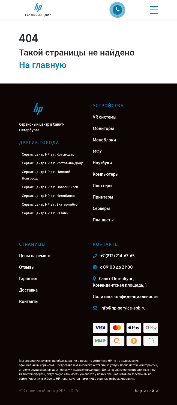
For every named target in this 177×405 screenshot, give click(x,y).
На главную (43, 65)
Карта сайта (146, 390)
